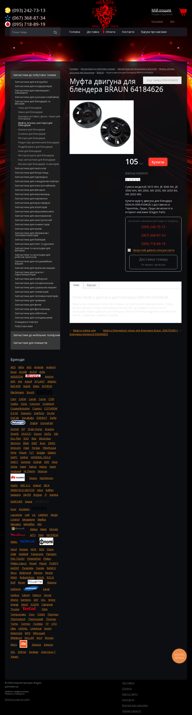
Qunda (40, 568)
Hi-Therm (29, 471)
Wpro (13, 644)
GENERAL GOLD (41, 457)
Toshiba (38, 624)
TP (47, 624)
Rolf (12, 582)
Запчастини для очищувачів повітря (37, 181)
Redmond (25, 573)
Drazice (49, 429)
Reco (13, 573)
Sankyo (14, 595)
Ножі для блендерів (29, 151)
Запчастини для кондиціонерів (33, 86)
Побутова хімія (24, 326)
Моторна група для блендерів (36, 155)
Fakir (26, 448)
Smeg (51, 600)
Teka (44, 609)
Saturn (26, 595)
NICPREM (52, 535)
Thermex (52, 614)
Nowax (23, 549)
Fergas (36, 448)
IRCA (47, 485)
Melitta (42, 519)
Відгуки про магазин (154, 32)
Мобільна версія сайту (17, 699)
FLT (31, 452)
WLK (39, 638)
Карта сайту (130, 694)
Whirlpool (16, 638)
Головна (74, 68)
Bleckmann (17, 392)
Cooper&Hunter (20, 408)
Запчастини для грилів (28, 229)
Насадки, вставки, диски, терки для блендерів (39, 117)
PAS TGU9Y (17, 558)
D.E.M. (14, 413)
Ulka (13, 628)
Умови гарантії (131, 711)
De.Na (51, 413)
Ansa (13, 372)
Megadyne (28, 519)
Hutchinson (46, 478)
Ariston (49, 376)
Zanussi (36, 644)
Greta (13, 466)
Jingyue (37, 494)
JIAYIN (27, 494)
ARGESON (16, 376)
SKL (43, 600)
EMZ (34, 443)
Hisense (42, 471)
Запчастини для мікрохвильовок (34, 211)
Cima (24, 404)
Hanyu (43, 466)
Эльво (14, 656)
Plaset (43, 563)
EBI (56, 434)
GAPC (13, 457)
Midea (34, 529)
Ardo (42, 372)
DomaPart (46, 423)
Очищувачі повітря (26, 322)
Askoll (28, 381)
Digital (34, 423)
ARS (12, 381)
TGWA (41, 614)
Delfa (53, 418)
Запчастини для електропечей (33, 220)
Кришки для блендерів (31, 129)
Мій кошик (161, 10)
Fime (13, 452)
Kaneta (54, 494)
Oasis (50, 549)
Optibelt (23, 554)
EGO (26, 438)
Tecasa (14, 609)
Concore (35, 404)
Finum (23, 452)
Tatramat (47, 604)
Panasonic (37, 554)
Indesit (37, 485)
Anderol (51, 367)
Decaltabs (28, 418)
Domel (14, 429)
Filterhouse (49, 448)
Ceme (42, 399)
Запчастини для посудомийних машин (33, 262)
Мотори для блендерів (31, 138)
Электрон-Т (48, 652)
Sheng (14, 600)
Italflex (50, 490)
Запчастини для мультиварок (32, 203)
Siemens (26, 600)
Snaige (14, 604)
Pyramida (27, 568)
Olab (13, 554)
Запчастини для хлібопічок (31, 313)
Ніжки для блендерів (30, 112)
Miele (43, 529)
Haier (23, 466)
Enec (43, 443)
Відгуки (91, 285)
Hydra (14, 485)
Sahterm (15, 589)
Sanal (46, 589)
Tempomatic (18, 614)
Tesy (31, 614)
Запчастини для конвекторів (32, 224)
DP (23, 429)
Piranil (33, 563)
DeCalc (14, 418)
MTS (33, 535)
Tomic (14, 624)
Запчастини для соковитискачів (34, 283)
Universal (35, 628)
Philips (47, 558)
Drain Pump (35, 429)
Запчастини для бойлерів (30, 239)
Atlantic (51, 381)
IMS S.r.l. (25, 485)
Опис (76, 285)
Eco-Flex (15, 438)
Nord (13, 549)
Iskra (40, 490)
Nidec (13, 542)
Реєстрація (157, 21)
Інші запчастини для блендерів (36, 159)
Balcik (26, 386)
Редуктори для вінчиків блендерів (38, 142)
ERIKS (51, 443)
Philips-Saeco (18, 563)
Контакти (128, 699)
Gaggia (41, 452)
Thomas (51, 619)
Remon (38, 573)
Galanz (52, 452)
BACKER (15, 386)
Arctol (33, 372)
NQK (33, 549)
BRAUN (100, 72)
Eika (34, 438)
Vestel (47, 628)
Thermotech (18, 619)
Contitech (48, 404)
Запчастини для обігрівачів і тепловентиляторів (32, 234)
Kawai (28, 501)
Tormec (25, 624)
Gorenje (26, 462)
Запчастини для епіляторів (31, 207)
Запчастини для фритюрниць (32, 309)
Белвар (33, 652)
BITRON (47, 386)
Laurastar (16, 515)
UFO (54, 624)
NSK (41, 549)
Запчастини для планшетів (30, 343)
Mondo (53, 529)
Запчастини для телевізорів (32, 292)
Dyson (38, 434)
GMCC (14, 462)
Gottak (37, 462)
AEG (13, 367)
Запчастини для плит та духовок (34, 244)
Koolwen (24, 509)
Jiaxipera (15, 494)
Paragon (51, 554)
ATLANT (39, 381)
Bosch (30, 392)
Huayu (33, 478)
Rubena (51, 582)
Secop (47, 595)
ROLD (50, 577)
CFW (51, 399)
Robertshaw (27, 577)
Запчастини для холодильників (33, 317)
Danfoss (39, 413)
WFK (27, 633)
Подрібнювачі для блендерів (35, 147)
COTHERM (50, 408)
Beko (36, 386)
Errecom (15, 448)
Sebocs (36, 595)
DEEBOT (42, 418)
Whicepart (39, 633)
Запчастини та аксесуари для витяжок (32, 249)
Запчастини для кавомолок (31, 198)
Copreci (37, 408)
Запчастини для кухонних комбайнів (37, 97)
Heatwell (15, 471)
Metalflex (29, 524)
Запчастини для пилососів (30, 168)
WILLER (29, 638)
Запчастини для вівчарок (30, 190)
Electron (15, 443)
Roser (21, 582)
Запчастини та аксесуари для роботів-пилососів (32, 256)
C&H (13, 399)
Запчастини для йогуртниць (32, 172)
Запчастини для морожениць (32, 194)
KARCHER (16, 501)
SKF (36, 600)
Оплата (127, 688)
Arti (20, 381)
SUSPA (35, 604)
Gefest (24, 457)
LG (33, 515)
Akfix (21, 367)
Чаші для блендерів (30, 108)
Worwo (49, 638)
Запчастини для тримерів (30, 300)
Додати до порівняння (136, 172)
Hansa (33, 466)
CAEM (22, 399)
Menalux (15, 524)
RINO (13, 577)
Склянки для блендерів (32, 134)
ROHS (40, 577)
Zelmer (22, 652)
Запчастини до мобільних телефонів (36, 335)
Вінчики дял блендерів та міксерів (38, 164)
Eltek (26, 443)
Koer (13, 509)
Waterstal (16, 633)
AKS (29, 367)
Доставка (128, 683)
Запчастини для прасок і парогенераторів (29, 273)
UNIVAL (23, 628)
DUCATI (26, 434)
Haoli (53, 466)
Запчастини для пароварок (31, 177)
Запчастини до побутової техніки (98, 68)
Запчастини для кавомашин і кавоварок (32, 91)
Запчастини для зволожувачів (33, 216)
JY (46, 494)
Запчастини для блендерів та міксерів (137, 68)
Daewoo (26, 413)
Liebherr (43, 515)
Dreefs (14, 434)
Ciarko (14, 404)
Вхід (172, 21)
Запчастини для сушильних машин (35, 287)
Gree (55, 462)
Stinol (24, 604)
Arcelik (23, 372)
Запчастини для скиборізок (31, 279)
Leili (27, 515)
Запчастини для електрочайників (35, 185)
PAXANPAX (34, 558)
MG (39, 524)
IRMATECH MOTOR (22, 490)
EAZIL (47, 434)
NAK (41, 535)
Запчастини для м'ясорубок (31, 82)
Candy (32, 399)
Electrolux (45, 438)
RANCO (51, 568)
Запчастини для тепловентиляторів (36, 296)
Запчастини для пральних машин (35, 268)
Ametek (39, 367)
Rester (49, 573)
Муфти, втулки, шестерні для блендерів (35, 124)
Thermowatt (35, 619)
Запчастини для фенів (28, 304)
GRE (46, 462)
